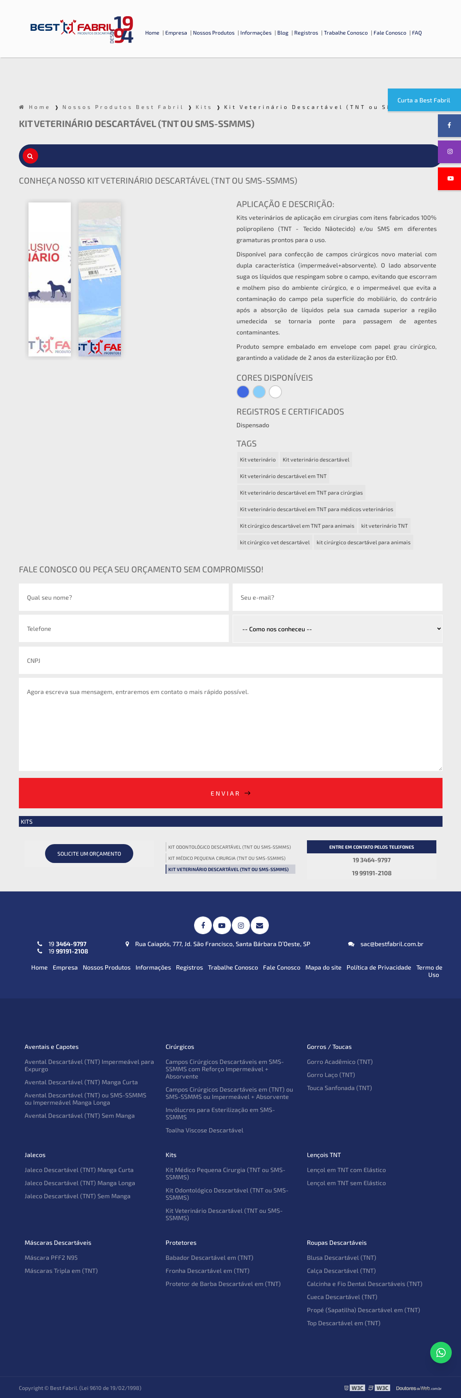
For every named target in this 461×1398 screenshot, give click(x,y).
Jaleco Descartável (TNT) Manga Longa (80, 1182)
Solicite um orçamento (89, 853)
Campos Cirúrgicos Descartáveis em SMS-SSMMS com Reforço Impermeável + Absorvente (225, 1068)
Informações (256, 32)
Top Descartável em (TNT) (344, 1322)
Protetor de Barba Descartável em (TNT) (223, 1282)
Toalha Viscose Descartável (204, 1129)
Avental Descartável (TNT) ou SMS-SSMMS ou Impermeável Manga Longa (85, 1097)
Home (152, 32)
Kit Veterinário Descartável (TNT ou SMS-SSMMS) (228, 869)
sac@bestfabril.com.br (386, 942)
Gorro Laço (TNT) (331, 1073)
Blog (282, 32)
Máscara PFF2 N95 (51, 1256)
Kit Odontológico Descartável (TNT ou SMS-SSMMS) (229, 847)
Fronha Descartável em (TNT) (208, 1269)
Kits (26, 821)
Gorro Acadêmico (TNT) (340, 1060)
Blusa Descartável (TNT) (341, 1256)
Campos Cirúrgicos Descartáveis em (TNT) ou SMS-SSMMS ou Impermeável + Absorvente (229, 1092)
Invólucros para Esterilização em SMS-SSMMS (220, 1112)
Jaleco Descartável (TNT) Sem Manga (78, 1195)
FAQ (417, 32)
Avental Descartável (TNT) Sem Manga (80, 1114)
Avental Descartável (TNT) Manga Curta (81, 1081)
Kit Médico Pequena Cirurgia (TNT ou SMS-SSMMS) (226, 858)
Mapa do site (323, 966)
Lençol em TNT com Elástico (346, 1168)
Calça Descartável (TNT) (341, 1269)
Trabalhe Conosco (346, 32)
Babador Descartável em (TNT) (209, 1256)
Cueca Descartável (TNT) (342, 1295)
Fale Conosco (390, 32)
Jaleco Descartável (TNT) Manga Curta (79, 1168)
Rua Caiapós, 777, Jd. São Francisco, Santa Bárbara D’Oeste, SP (218, 942)
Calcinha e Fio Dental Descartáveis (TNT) (364, 1282)
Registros (306, 32)
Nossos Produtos (214, 32)
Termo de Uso (429, 970)
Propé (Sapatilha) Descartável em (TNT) (363, 1309)
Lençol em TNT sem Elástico (346, 1182)
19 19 (62, 946)
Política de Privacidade (379, 966)
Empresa (176, 32)
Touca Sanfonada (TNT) (339, 1086)
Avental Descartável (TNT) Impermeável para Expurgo (89, 1064)
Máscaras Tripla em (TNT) (61, 1269)
